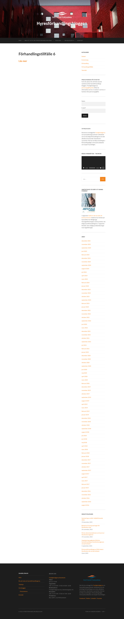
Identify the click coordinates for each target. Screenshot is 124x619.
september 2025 (86, 248)
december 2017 (86, 460)
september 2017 (86, 470)
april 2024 (84, 275)
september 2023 (86, 300)
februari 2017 (85, 484)
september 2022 (86, 321)
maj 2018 (84, 442)
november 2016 (86, 494)
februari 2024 (85, 282)
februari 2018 (85, 453)
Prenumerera (23, 591)
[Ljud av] (100, 168)
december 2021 (86, 331)
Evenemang (85, 60)
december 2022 (86, 310)
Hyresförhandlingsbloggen (32, 611)
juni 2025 (84, 251)
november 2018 (86, 421)
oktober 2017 (85, 467)
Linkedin (93, 598)
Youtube (99, 598)
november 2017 (86, 463)
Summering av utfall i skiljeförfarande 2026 (92, 519)
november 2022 (86, 314)
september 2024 (86, 265)
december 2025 (86, 241)
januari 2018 (85, 456)
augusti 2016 (85, 505)
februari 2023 (85, 303)
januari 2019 (85, 414)
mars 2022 (85, 328)
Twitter (88, 598)
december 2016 (86, 491)
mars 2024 (85, 279)
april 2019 (84, 404)
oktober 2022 (85, 317)
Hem (20, 40)
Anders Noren (95, 611)
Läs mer (23, 61)
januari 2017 (85, 487)
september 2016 (86, 501)
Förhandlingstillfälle (87, 67)
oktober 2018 (85, 425)
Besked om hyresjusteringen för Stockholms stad (91, 526)
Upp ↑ (103, 611)
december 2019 (86, 387)
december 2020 (86, 355)
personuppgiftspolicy (88, 87)
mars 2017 (85, 480)
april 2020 (84, 376)
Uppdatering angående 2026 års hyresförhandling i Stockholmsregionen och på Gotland (93, 542)
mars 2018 (85, 449)
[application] (93, 163)
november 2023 (86, 293)
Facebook (82, 598)
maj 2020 (84, 373)
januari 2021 (85, 352)
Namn (93, 103)
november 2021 (86, 334)
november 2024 (86, 261)
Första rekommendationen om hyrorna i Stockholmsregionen (93, 533)
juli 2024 (84, 272)
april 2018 (84, 446)
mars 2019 (85, 407)
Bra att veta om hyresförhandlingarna (38, 40)
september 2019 (86, 397)
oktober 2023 (85, 296)
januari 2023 (85, 307)
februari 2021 (85, 348)
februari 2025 (85, 254)
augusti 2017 (85, 474)
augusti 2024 (85, 268)
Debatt (84, 56)
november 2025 (86, 244)
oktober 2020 (85, 362)
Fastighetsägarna (100, 132)
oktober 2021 (85, 338)
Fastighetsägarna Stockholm (57, 577)
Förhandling (85, 63)
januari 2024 (85, 286)
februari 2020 (85, 383)
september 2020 (86, 366)
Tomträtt (84, 70)
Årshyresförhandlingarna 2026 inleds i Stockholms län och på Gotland (93, 550)
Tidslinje (58, 40)
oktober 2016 (85, 498)
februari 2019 (85, 411)
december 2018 (86, 418)
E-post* (93, 110)
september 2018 (86, 428)
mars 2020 (85, 380)
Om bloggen (69, 40)
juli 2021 (84, 345)
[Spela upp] (84, 168)
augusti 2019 (85, 401)
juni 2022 (84, 324)
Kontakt (80, 40)
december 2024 (86, 258)
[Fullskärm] (103, 168)
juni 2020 (84, 369)
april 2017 (84, 477)
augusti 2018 (85, 432)
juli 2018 (84, 435)
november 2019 (86, 390)
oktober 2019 (85, 394)
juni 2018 (84, 439)
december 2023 (86, 289)
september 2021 (86, 341)
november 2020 (86, 359)
